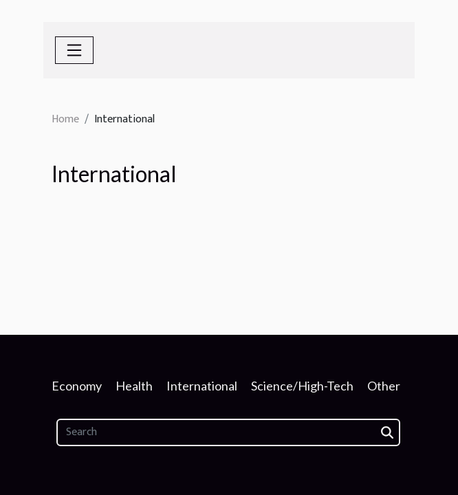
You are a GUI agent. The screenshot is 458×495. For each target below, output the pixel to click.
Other (383, 385)
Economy (77, 385)
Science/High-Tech (302, 385)
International (201, 385)
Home (65, 119)
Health (134, 385)
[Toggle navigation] (74, 50)
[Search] (228, 432)
